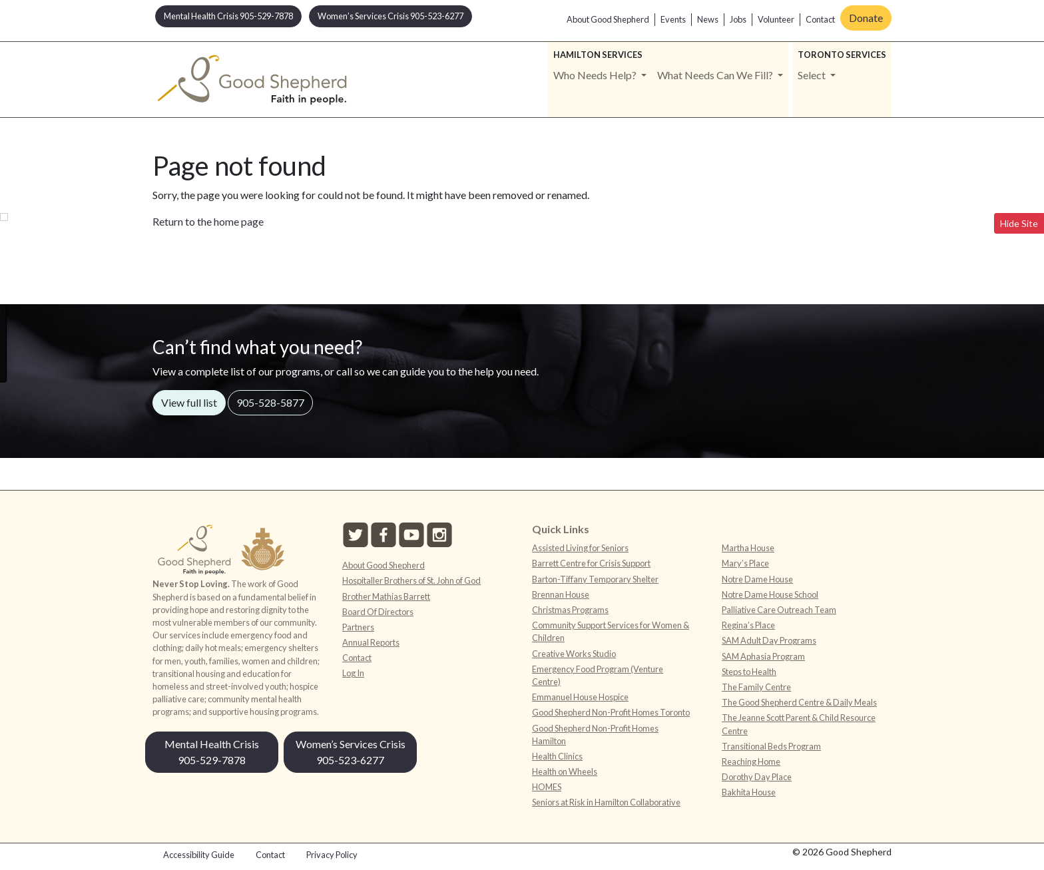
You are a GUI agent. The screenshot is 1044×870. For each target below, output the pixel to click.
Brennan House (560, 594)
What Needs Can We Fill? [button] (716, 75)
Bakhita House (749, 792)
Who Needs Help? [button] (596, 75)
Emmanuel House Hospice (580, 697)
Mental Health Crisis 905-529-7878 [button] (228, 16)
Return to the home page (208, 221)
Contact (820, 19)
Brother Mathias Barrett (386, 596)
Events (673, 19)
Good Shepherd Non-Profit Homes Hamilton (595, 734)
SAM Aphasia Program (763, 656)
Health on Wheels (564, 771)
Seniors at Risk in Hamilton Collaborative (606, 802)
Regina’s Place (748, 625)
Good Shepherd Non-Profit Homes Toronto (611, 712)
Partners (358, 627)
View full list (189, 402)
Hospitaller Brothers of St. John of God (411, 580)
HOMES (546, 786)
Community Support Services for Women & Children (610, 631)
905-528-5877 (270, 402)
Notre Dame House (757, 579)
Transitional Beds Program (771, 746)
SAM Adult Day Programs (769, 640)
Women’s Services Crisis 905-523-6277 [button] (390, 16)
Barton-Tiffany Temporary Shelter (595, 579)
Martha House (748, 548)
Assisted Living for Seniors (580, 548)
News (707, 19)
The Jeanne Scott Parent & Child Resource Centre (799, 724)
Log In (353, 673)
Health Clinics (557, 756)
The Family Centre (756, 687)
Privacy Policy (332, 854)
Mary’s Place (745, 563)
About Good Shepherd (608, 19)
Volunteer (776, 19)
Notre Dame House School (770, 594)
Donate (866, 17)
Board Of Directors (377, 611)
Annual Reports (370, 642)
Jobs (738, 19)
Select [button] (813, 75)
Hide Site (1019, 223)
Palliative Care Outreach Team (779, 609)
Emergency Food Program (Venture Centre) (597, 675)
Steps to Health (749, 671)
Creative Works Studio (574, 653)
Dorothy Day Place (757, 776)
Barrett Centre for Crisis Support (591, 563)
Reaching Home (751, 761)
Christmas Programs (570, 609)
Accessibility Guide (198, 854)
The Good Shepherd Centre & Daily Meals (799, 702)
